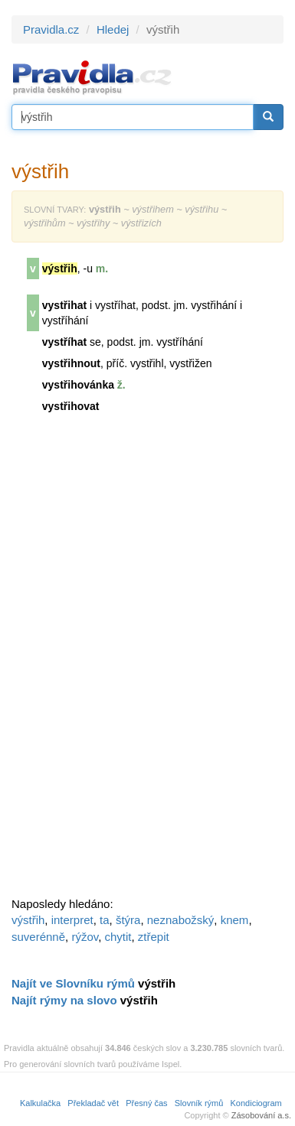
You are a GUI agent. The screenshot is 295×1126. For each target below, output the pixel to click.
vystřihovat (71, 406)
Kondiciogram (256, 1103)
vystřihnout (71, 363)
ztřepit (153, 936)
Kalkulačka (40, 1103)
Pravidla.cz (51, 29)
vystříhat (64, 342)
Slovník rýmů (199, 1103)
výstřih (27, 919)
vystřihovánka (78, 385)
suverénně (38, 936)
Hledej (113, 29)
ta (105, 919)
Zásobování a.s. (261, 1115)
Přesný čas (146, 1103)
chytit (117, 936)
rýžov (84, 936)
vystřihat (64, 305)
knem (235, 919)
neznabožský (181, 919)
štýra (128, 919)
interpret (72, 919)
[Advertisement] (126, 661)
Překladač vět (93, 1103)
